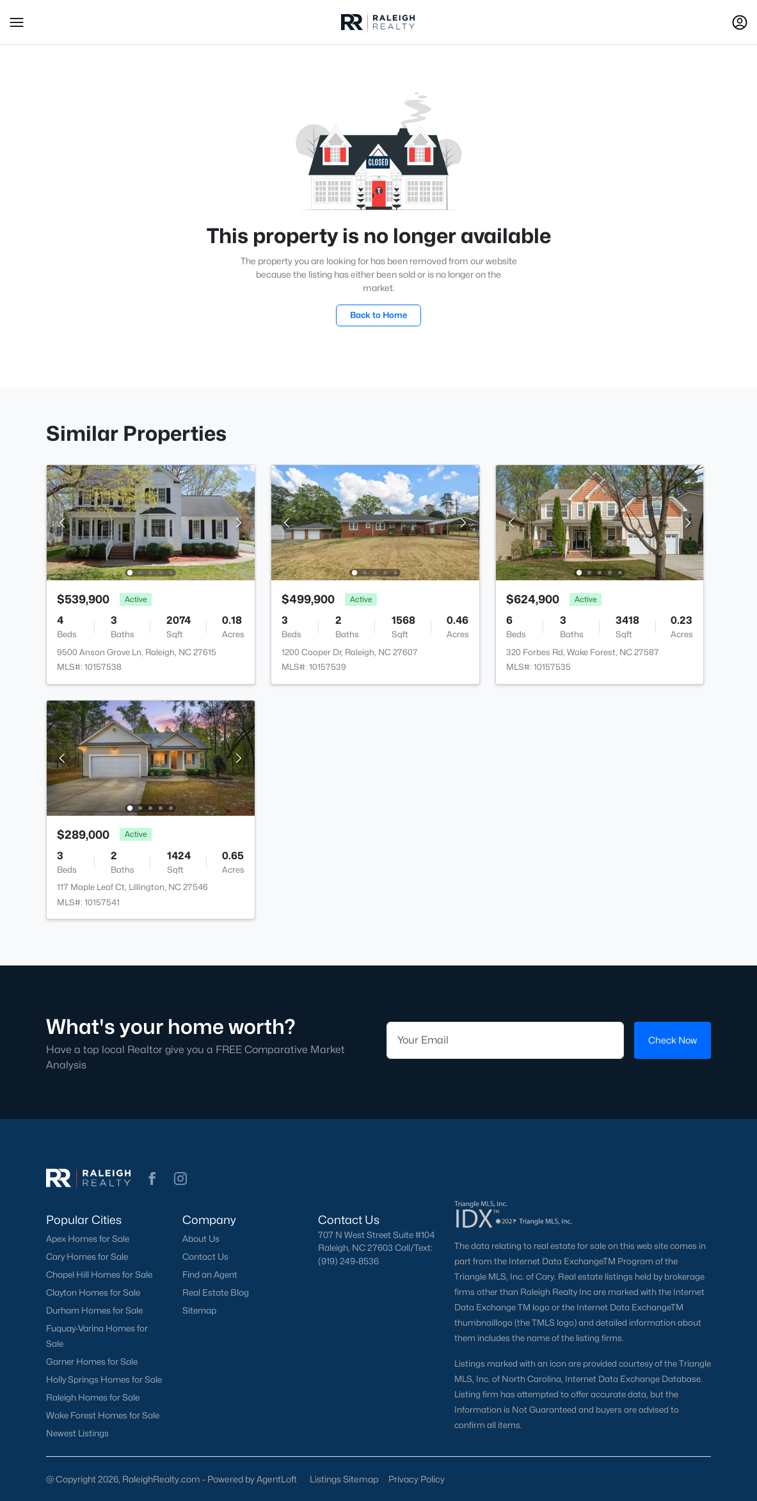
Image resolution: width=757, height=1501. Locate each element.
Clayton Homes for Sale (93, 1292)
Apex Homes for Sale (87, 1239)
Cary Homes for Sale (87, 1256)
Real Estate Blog (215, 1292)
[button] (16, 22)
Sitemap (199, 1310)
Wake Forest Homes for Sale (102, 1415)
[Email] (505, 1040)
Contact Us (205, 1256)
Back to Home (378, 315)
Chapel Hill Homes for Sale (99, 1274)
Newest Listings (77, 1433)
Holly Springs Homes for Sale (104, 1379)
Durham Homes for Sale (94, 1310)
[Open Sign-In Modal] (740, 22)
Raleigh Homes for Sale (92, 1397)
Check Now (672, 1040)
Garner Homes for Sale (92, 1361)
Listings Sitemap (344, 1478)
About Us (200, 1239)
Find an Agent (209, 1274)
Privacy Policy (416, 1478)
